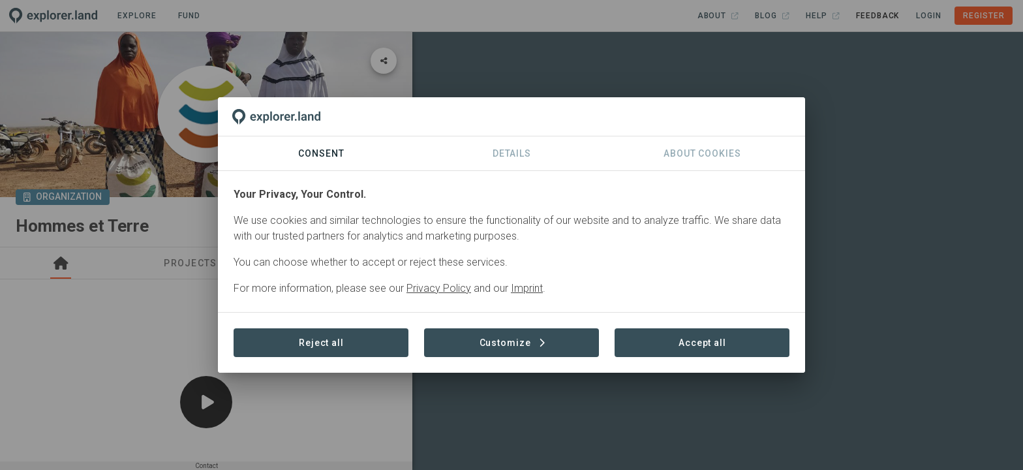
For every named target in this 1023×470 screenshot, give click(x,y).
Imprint (527, 288)
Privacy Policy (438, 288)
